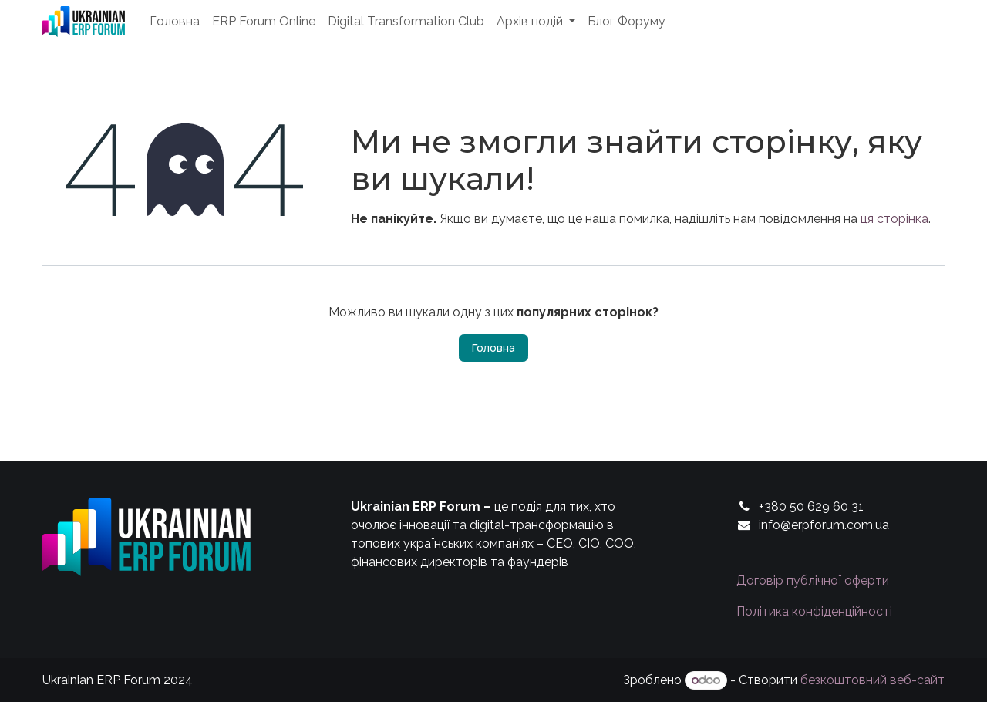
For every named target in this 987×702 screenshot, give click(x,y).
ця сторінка (894, 218)
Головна (493, 347)
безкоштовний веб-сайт (872, 680)
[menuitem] (174, 21)
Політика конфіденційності (814, 611)
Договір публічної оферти (812, 580)
